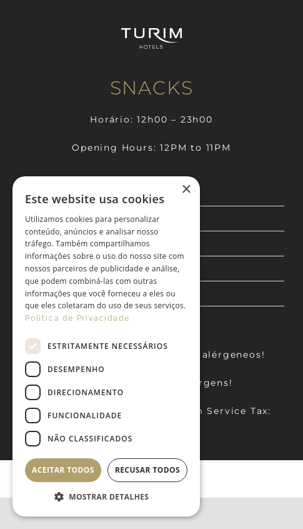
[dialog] (106, 346)
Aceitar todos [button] (63, 470)
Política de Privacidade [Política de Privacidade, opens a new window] (77, 318)
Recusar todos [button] (147, 470)
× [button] (186, 189)
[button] (106, 497)
